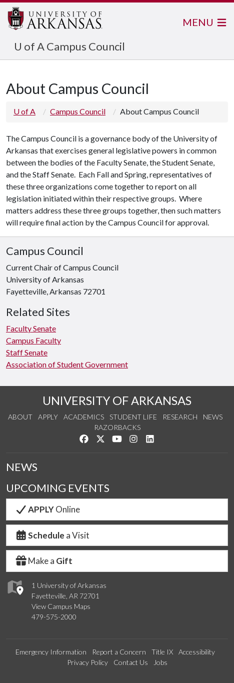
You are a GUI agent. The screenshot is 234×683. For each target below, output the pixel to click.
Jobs (161, 662)
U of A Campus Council (69, 46)
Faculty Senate (31, 328)
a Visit (52, 535)
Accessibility (196, 652)
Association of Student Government (67, 364)
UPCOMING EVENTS (58, 487)
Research (180, 416)
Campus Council (78, 111)
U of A (25, 111)
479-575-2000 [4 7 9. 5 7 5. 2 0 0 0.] (54, 616)
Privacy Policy (87, 662)
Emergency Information (51, 652)
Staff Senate (27, 352)
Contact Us (131, 662)
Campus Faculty (33, 340)
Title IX (162, 652)
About (20, 416)
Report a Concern (119, 652)
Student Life (133, 416)
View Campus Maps (61, 606)
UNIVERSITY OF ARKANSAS (117, 401)
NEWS (22, 467)
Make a (43, 561)
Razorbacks (117, 427)
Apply (48, 416)
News (212, 416)
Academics (84, 416)
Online (47, 509)
